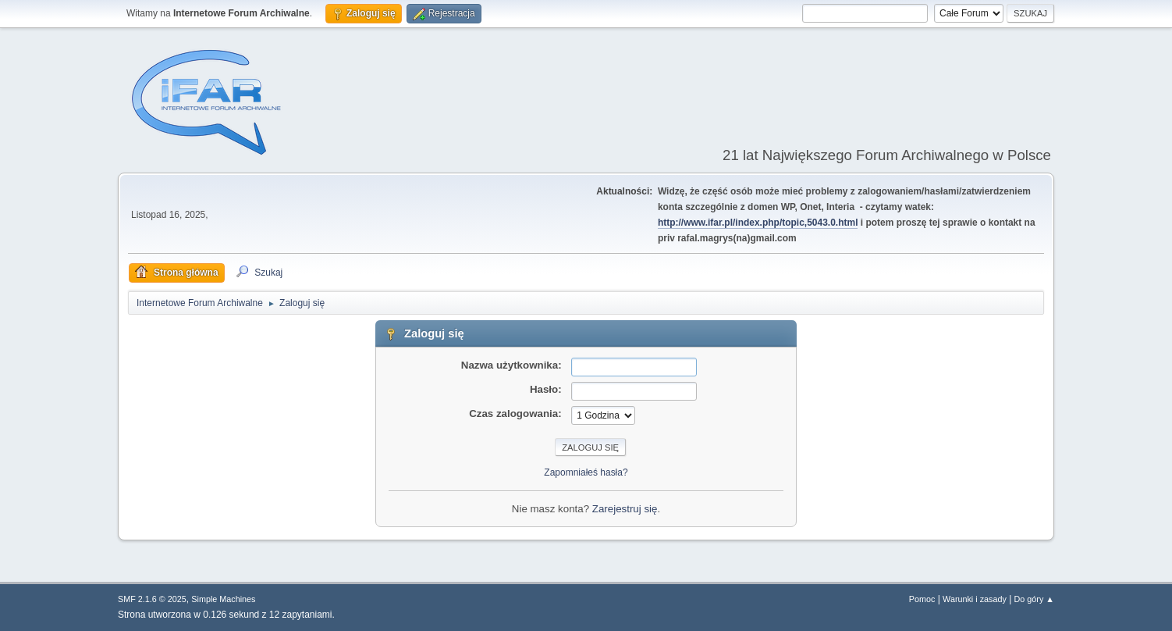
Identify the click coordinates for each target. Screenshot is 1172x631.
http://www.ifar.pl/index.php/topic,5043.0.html (758, 222)
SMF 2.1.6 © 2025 (152, 599)
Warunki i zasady (975, 599)
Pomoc (922, 599)
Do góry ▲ (1034, 599)
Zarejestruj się (625, 509)
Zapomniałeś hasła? (585, 472)
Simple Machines (223, 599)
